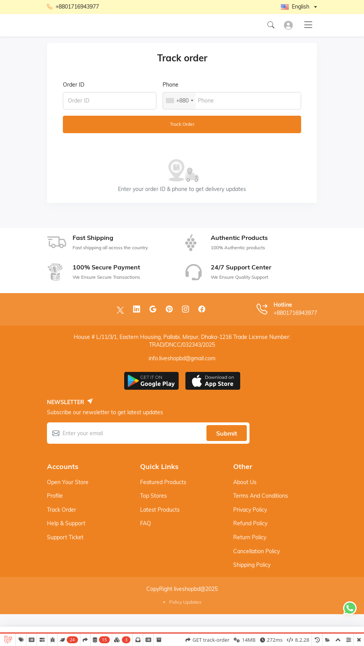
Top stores (153, 495)
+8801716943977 (73, 7)
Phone (171, 84)
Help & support (66, 523)
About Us (245, 482)
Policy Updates (185, 602)
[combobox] (179, 100)
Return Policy (249, 537)
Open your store (67, 482)
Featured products (163, 482)
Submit (226, 433)
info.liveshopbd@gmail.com (182, 358)
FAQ (145, 523)
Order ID (73, 84)
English (295, 6)
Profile (55, 495)
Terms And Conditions (260, 495)
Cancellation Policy (256, 551)
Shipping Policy (251, 564)
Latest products (160, 509)
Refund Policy (250, 523)
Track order (182, 124)
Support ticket (65, 537)
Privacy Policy (250, 509)
